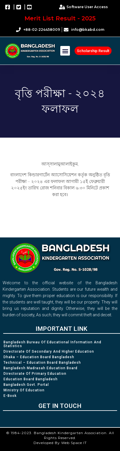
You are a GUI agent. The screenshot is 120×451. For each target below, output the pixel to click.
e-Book (10, 396)
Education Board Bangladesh (30, 379)
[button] (65, 51)
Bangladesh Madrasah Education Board (40, 368)
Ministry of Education (24, 390)
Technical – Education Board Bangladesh (42, 363)
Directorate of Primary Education (34, 374)
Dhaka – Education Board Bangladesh (38, 357)
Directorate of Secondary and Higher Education (48, 351)
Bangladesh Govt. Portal (26, 385)
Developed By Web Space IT (60, 443)
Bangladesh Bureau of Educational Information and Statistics (52, 344)
